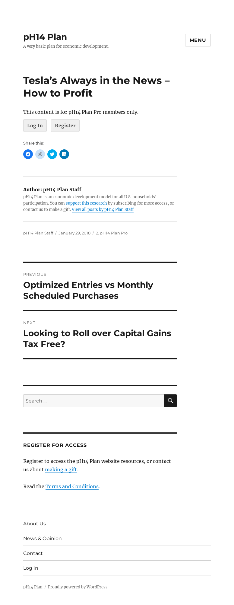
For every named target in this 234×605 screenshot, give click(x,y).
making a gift (61, 469)
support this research (86, 203)
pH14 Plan (45, 37)
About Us (34, 524)
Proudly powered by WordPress (78, 587)
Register (65, 126)
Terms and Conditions (72, 486)
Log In (35, 126)
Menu (198, 40)
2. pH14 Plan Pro (112, 233)
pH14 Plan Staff (38, 233)
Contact (33, 553)
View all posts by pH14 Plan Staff (103, 209)
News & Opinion (42, 538)
